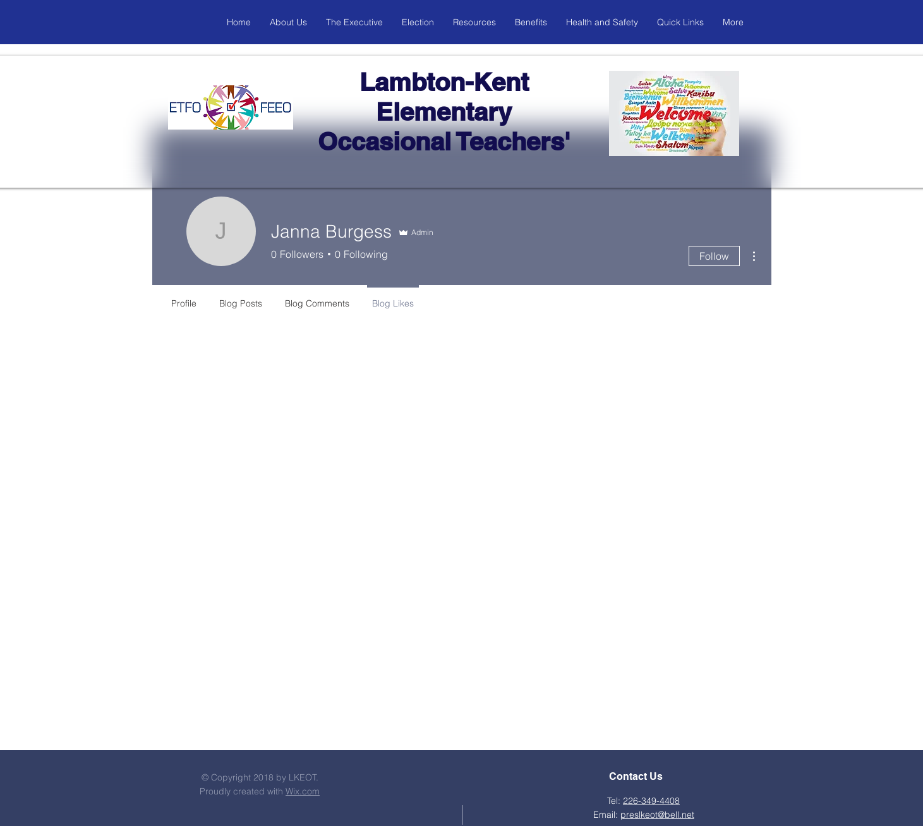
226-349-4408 (651, 800)
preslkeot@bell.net (657, 814)
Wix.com (303, 791)
